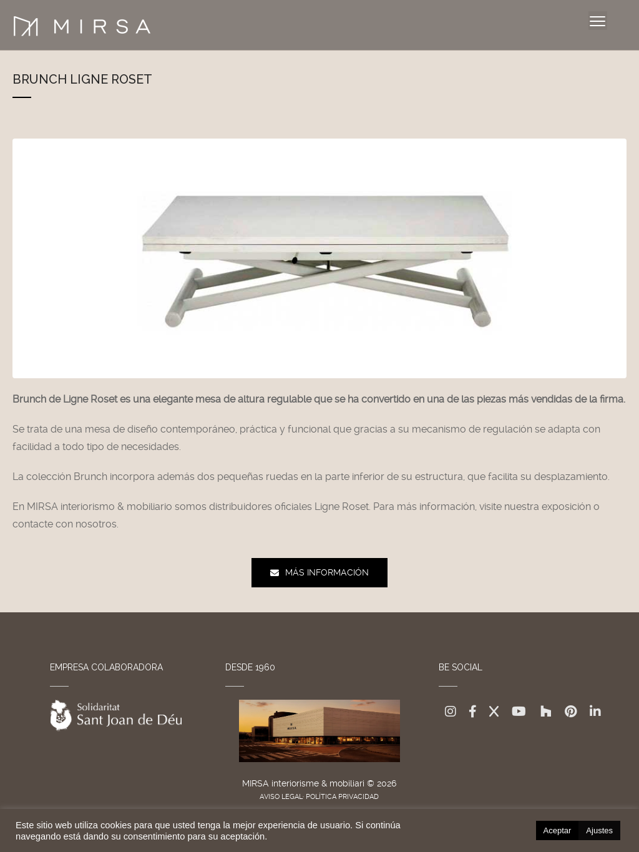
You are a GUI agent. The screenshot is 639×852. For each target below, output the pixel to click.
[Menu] (597, 20)
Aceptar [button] (558, 830)
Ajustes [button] (599, 830)
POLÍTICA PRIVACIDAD (342, 797)
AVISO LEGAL (281, 797)
